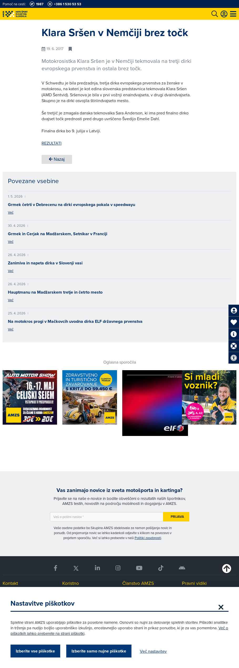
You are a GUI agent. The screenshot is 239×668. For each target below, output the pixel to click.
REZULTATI (52, 143)
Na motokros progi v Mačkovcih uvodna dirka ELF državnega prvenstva (75, 321)
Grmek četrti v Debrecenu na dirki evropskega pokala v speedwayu (71, 205)
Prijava (177, 516)
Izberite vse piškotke (35, 651)
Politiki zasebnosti (148, 537)
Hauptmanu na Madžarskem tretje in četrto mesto (55, 292)
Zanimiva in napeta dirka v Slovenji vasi (45, 263)
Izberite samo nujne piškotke (99, 651)
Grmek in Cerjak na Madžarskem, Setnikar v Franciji (57, 234)
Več (10, 212)
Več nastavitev (153, 651)
